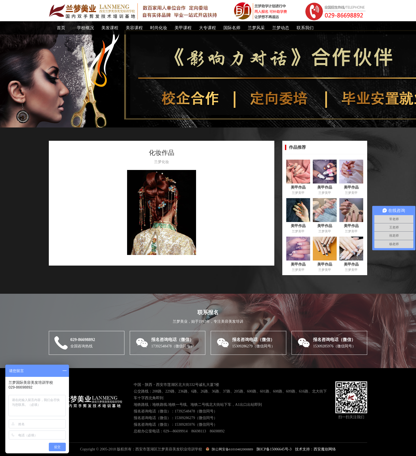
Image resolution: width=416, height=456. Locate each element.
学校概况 (85, 27)
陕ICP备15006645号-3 (274, 449)
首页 (61, 27)
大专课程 (207, 27)
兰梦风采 (256, 27)
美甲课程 (183, 27)
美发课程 (109, 27)
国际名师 (231, 27)
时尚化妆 (158, 27)
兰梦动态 (280, 27)
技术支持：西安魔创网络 (315, 449)
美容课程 (134, 27)
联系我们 (305, 27)
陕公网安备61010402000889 (229, 449)
